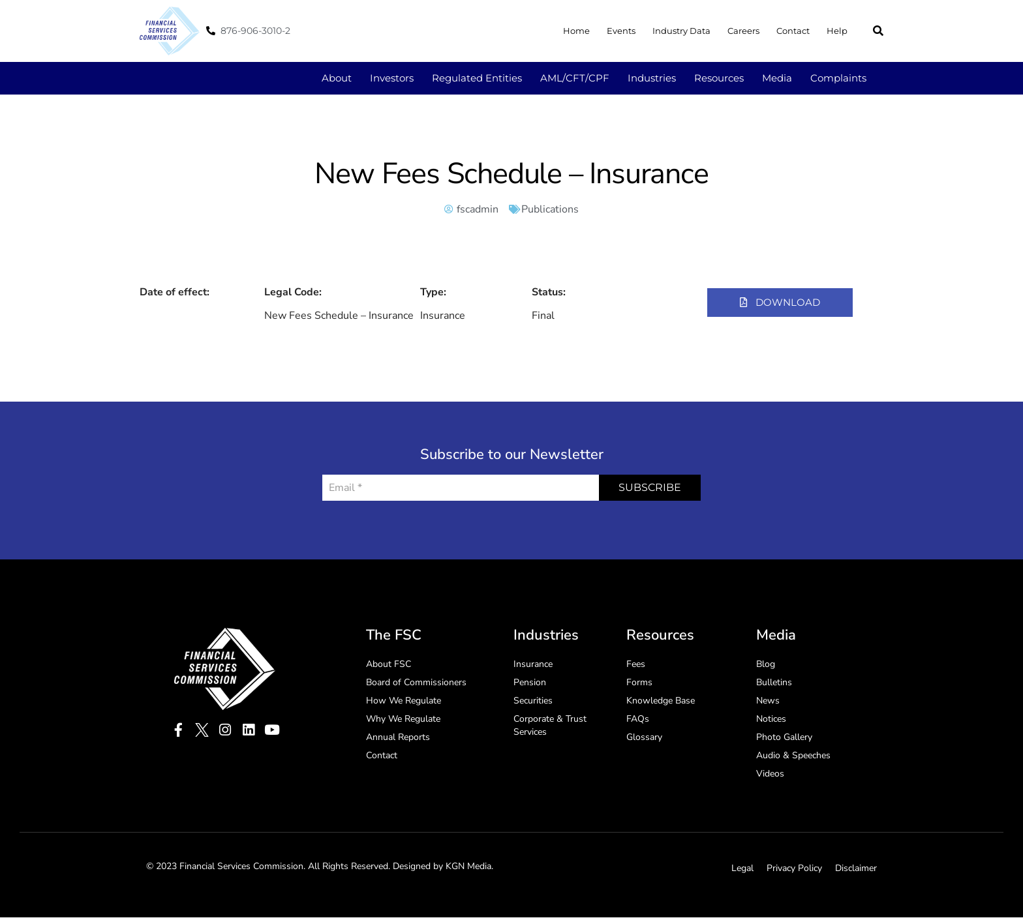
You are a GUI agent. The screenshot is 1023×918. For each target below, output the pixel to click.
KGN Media (468, 867)
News (768, 701)
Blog (765, 665)
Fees (635, 665)
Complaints (838, 78)
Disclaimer (856, 869)
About (337, 78)
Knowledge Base (660, 701)
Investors (392, 78)
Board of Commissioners (416, 683)
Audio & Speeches (793, 756)
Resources (719, 78)
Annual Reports (398, 738)
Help (837, 30)
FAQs (637, 719)
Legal (742, 869)
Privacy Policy (794, 869)
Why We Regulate (403, 719)
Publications (550, 209)
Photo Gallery (784, 738)
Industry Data (681, 30)
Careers (743, 30)
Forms (639, 683)
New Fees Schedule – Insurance (511, 174)
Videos (770, 774)
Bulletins (774, 683)
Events (621, 30)
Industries (652, 78)
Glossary (644, 738)
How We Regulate (403, 701)
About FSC (388, 665)
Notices (771, 719)
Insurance (533, 665)
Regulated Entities (477, 78)
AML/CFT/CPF (574, 78)
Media (777, 78)
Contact (793, 30)
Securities (533, 701)
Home (576, 30)
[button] (878, 30)
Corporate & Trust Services (550, 726)
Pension (529, 683)
